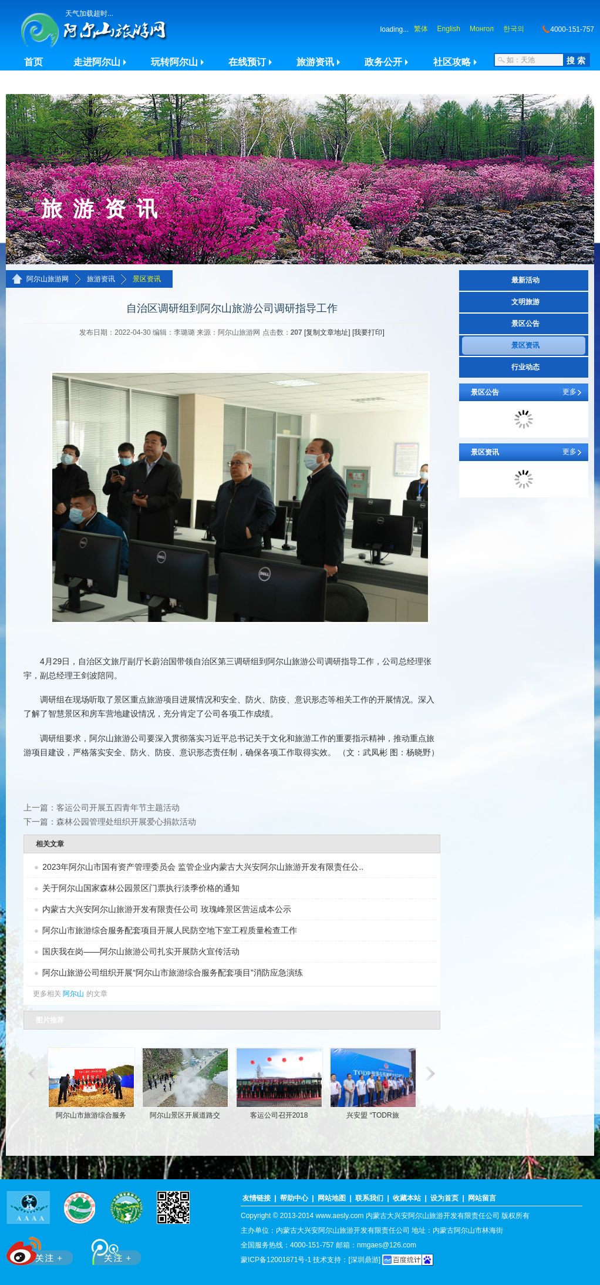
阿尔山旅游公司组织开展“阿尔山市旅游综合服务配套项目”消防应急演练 (172, 972)
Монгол (482, 29)
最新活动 (525, 280)
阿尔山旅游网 (47, 279)
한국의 (513, 29)
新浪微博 (41, 1249)
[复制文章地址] (327, 332)
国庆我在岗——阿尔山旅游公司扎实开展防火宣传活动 (141, 951)
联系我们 (369, 1198)
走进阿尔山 (96, 62)
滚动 (30, 1073)
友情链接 (256, 1198)
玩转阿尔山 (174, 62)
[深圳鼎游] (364, 1260)
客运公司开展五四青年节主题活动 (118, 807)
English (448, 29)
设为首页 (444, 1198)
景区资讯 (147, 279)
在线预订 (247, 62)
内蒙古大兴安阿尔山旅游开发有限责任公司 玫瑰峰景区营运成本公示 (166, 909)
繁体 (421, 29)
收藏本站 (407, 1198)
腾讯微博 (110, 1249)
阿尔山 (73, 994)
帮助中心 (294, 1198)
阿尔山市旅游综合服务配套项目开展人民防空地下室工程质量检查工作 (169, 930)
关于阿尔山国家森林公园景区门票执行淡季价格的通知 (141, 888)
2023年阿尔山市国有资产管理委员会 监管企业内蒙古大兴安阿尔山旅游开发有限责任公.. (202, 867)
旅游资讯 (315, 62)
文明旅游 (525, 302)
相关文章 (50, 844)
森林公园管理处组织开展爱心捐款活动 (126, 821)
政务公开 (383, 62)
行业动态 (525, 367)
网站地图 (332, 1198)
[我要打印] (368, 332)
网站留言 (482, 1198)
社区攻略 (452, 62)
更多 (569, 392)
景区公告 (525, 323)
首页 (33, 62)
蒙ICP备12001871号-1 (276, 1260)
